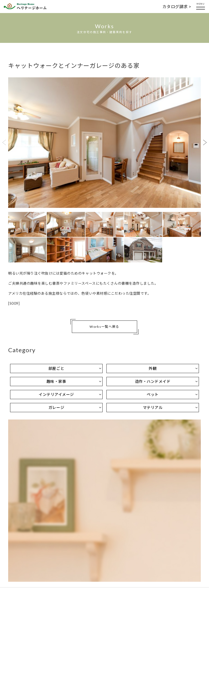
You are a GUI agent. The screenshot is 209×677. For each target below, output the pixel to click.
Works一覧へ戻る (104, 327)
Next (205, 142)
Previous (4, 142)
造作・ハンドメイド (153, 381)
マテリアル (153, 407)
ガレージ (56, 407)
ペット (153, 394)
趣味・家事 (56, 381)
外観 (152, 368)
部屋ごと (56, 368)
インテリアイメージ (56, 394)
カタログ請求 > (176, 6)
